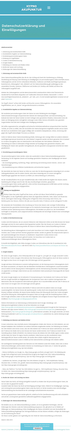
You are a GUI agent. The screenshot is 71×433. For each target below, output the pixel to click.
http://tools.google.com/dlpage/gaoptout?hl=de (22, 299)
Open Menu (49, 7)
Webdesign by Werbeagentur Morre (59, 429)
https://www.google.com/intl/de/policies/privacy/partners (18, 307)
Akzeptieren (38, 428)
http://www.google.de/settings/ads (22, 312)
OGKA (16, 429)
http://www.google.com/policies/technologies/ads (39, 309)
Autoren (3, 429)
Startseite (10, 429)
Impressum (8, 99)
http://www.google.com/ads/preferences (31, 314)
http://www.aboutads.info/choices (11, 245)
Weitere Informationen (44, 426)
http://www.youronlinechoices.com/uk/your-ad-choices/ (49, 245)
